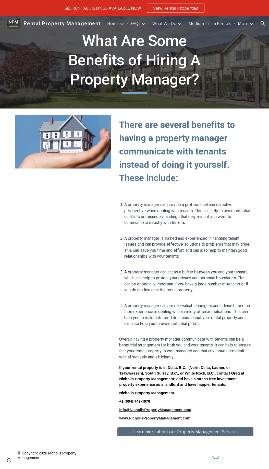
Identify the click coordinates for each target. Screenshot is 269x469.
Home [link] (113, 23)
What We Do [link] (164, 23)
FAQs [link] (135, 23)
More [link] (243, 23)
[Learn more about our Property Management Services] (185, 432)
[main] (134, 62)
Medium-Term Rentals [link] (209, 23)
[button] (263, 23)
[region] (134, 8)
